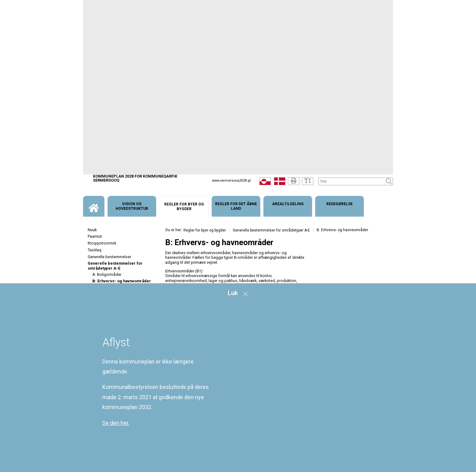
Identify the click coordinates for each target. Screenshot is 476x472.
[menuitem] (93, 206)
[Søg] (352, 181)
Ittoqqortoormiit (102, 243)
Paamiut (95, 236)
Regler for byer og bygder (204, 230)
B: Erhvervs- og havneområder (121, 281)
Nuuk (92, 229)
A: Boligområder (106, 274)
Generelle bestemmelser (109, 256)
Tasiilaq (94, 250)
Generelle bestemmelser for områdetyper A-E (115, 265)
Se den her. (116, 423)
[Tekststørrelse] (307, 181)
